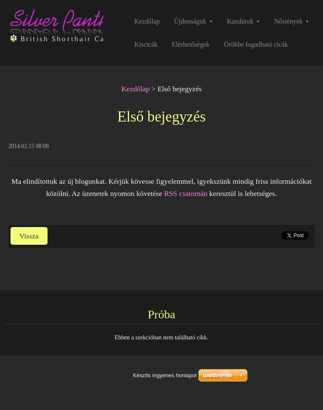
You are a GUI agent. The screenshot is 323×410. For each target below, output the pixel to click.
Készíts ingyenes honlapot (165, 375)
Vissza (29, 236)
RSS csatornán (185, 193)
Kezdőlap (135, 89)
